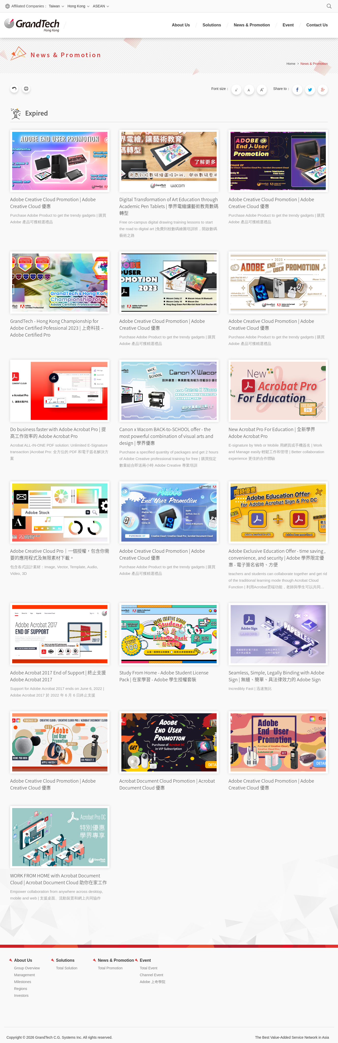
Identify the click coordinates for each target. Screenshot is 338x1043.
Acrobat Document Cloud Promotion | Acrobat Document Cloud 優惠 (169, 740)
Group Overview (27, 963)
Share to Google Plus (324, 89)
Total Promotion (110, 963)
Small (248, 89)
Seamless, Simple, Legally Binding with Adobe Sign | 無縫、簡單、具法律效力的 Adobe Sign (278, 632)
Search (329, 6)
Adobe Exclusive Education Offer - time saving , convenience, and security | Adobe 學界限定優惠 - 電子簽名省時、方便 (278, 510)
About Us (181, 25)
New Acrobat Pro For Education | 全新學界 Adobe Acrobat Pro (278, 389)
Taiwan (54, 6)
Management (24, 970)
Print (26, 89)
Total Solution (66, 963)
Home (290, 64)
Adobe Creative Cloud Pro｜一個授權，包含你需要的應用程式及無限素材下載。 (59, 510)
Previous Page (14, 89)
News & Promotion (252, 25)
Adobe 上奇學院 (152, 977)
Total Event (148, 963)
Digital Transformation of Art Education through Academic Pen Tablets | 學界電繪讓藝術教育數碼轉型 (169, 159)
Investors (21, 991)
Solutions (212, 25)
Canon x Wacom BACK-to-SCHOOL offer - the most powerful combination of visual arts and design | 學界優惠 (169, 389)
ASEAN (99, 6)
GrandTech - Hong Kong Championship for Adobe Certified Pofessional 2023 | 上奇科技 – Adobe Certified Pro (59, 280)
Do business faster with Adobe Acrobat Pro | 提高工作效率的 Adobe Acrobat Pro (59, 389)
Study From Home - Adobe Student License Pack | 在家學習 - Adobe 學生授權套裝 (169, 632)
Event (288, 25)
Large (269, 89)
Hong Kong (76, 6)
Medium (258, 89)
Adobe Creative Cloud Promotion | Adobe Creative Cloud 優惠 (59, 159)
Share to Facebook (302, 89)
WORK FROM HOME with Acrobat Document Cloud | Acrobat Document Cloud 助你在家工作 (59, 832)
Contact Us (317, 25)
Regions (20, 984)
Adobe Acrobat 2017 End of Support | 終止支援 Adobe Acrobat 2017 (59, 632)
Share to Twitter (313, 89)
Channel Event (151, 970)
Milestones (22, 977)
